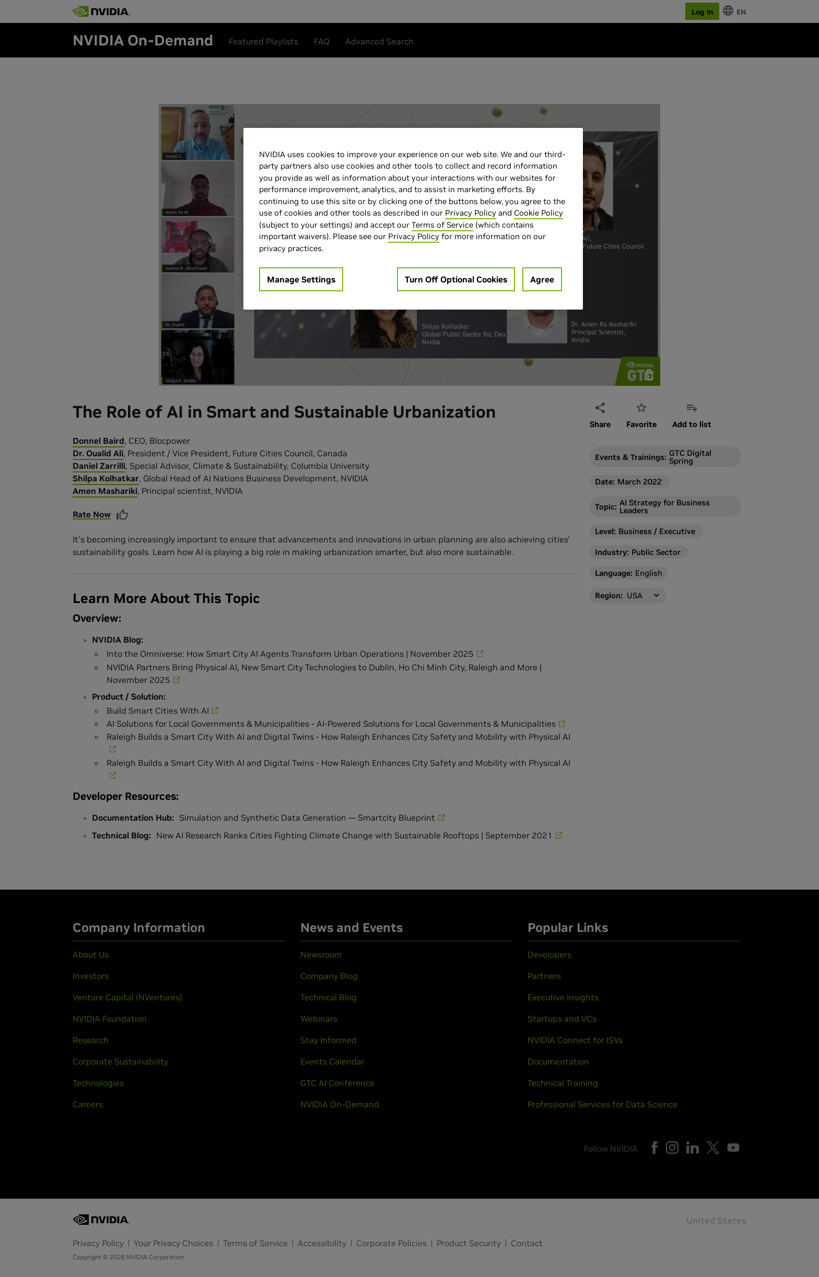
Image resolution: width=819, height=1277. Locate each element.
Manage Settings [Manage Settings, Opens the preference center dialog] (301, 279)
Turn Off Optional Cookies (456, 279)
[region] (413, 219)
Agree (542, 279)
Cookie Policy (538, 213)
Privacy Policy (470, 213)
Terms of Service (442, 225)
